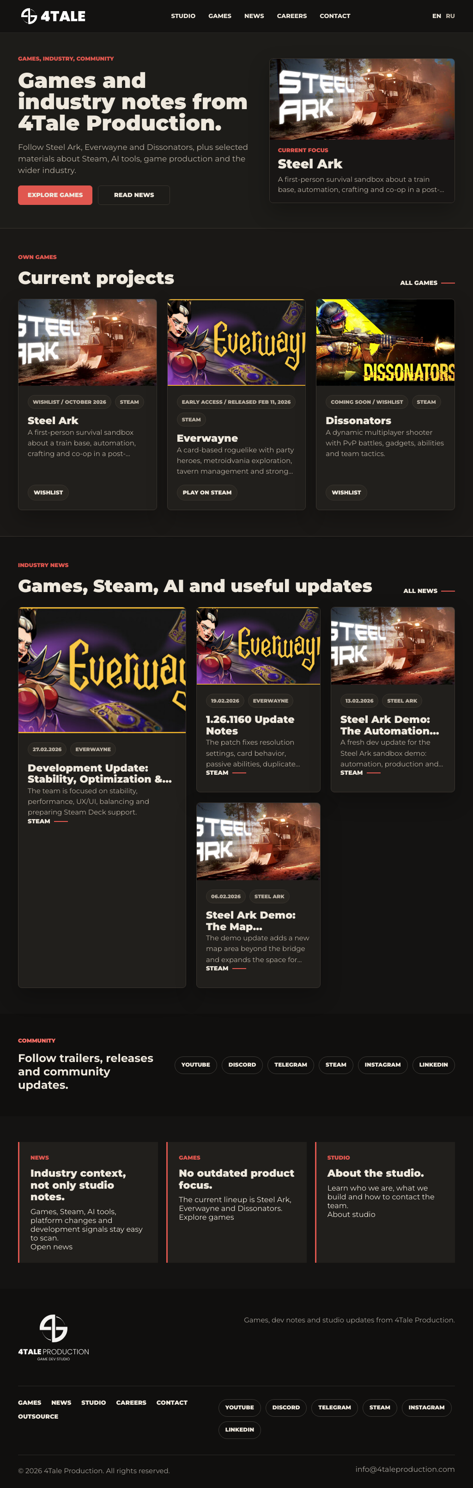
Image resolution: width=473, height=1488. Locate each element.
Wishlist (48, 492)
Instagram (383, 1065)
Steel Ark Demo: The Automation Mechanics (385, 725)
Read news (134, 195)
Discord (242, 1065)
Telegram (290, 1065)
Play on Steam (207, 492)
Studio (183, 16)
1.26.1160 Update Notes (250, 725)
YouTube (196, 1065)
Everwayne (207, 439)
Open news (51, 1247)
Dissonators (358, 421)
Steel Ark (53, 421)
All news (420, 591)
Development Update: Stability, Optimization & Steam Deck (95, 774)
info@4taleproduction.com (405, 1469)
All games (418, 283)
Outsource (38, 1416)
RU (450, 16)
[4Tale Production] (53, 16)
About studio (351, 1214)
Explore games (55, 195)
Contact (335, 16)
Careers (292, 16)
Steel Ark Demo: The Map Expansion (251, 921)
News (254, 16)
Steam (39, 821)
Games (219, 16)
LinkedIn (433, 1065)
